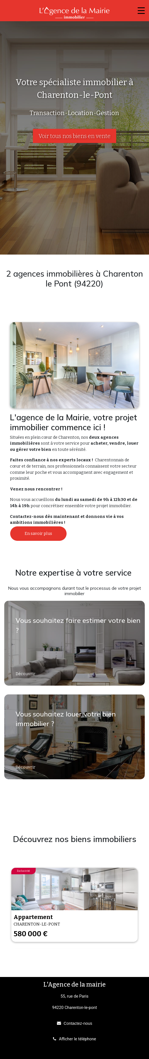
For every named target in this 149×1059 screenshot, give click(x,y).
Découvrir (26, 673)
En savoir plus (38, 533)
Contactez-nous (78, 1023)
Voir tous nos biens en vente (74, 136)
